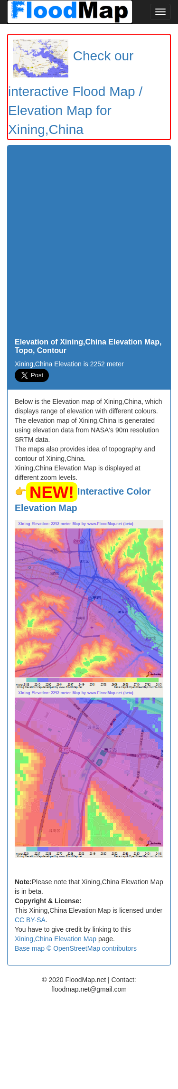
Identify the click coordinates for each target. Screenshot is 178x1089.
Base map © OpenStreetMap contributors (76, 948)
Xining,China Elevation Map (55, 939)
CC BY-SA (30, 920)
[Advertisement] (89, 244)
